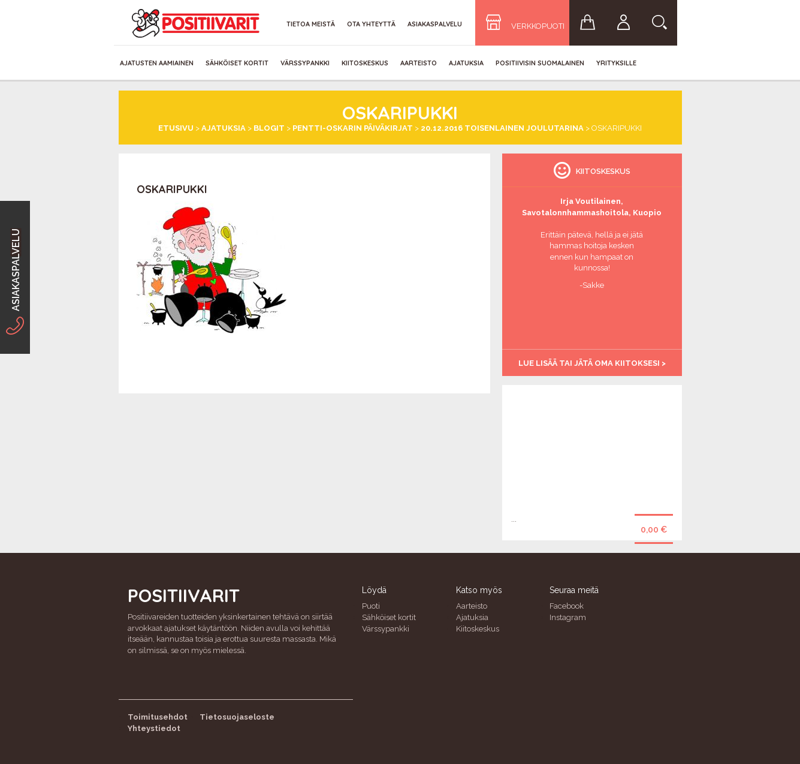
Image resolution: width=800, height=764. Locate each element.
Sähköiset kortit (237, 63)
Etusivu (176, 128)
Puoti (371, 605)
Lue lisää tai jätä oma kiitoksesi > (592, 363)
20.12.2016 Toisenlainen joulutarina (502, 128)
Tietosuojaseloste (237, 716)
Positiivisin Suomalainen (540, 63)
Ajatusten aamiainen (157, 63)
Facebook (567, 605)
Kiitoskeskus (365, 63)
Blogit (269, 128)
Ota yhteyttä (371, 24)
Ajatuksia (466, 63)
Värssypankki (305, 63)
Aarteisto (418, 63)
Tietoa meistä (310, 24)
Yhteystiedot (154, 728)
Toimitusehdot (158, 716)
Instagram (568, 617)
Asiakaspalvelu (434, 24)
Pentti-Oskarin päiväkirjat (352, 128)
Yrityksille (616, 63)
